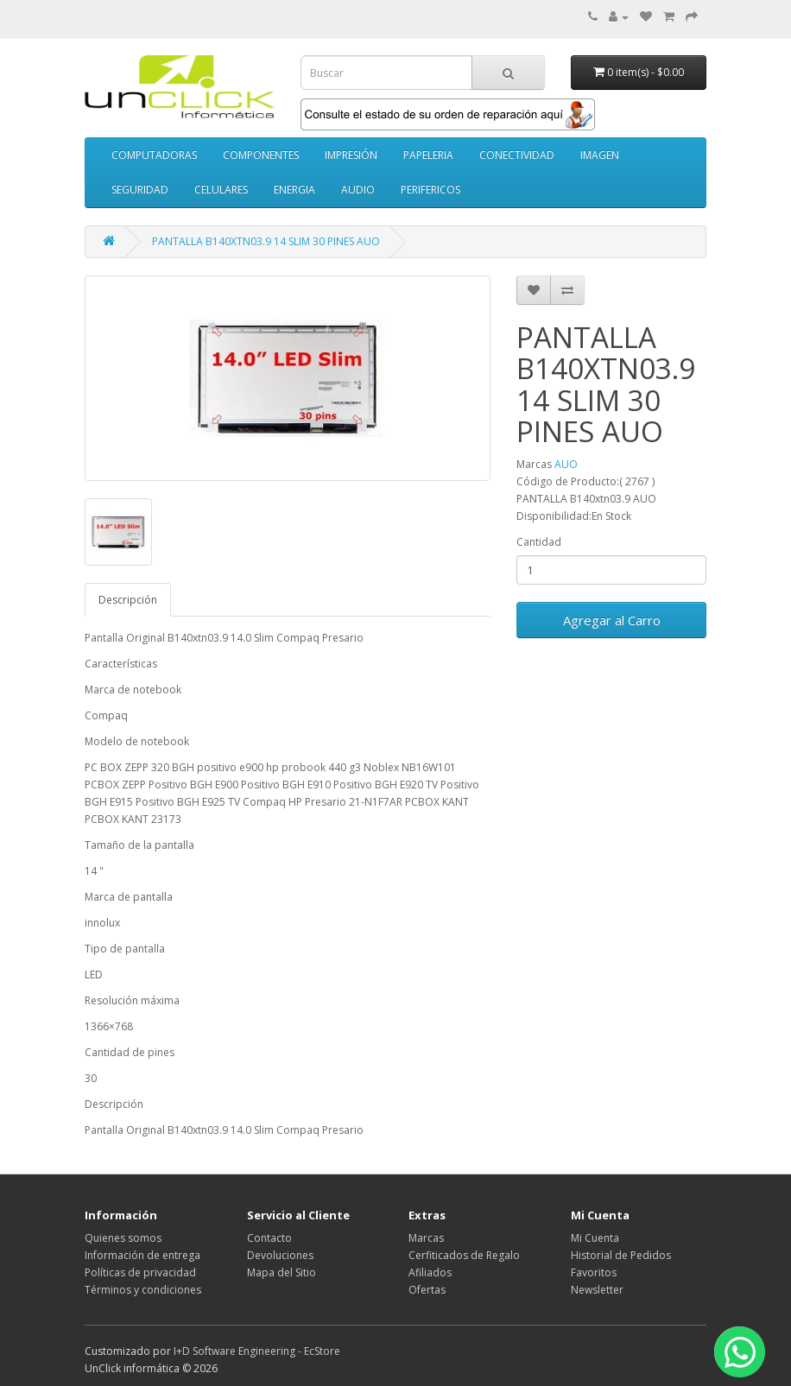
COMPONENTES (261, 155)
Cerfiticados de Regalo (464, 1255)
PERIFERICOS (430, 189)
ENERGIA (294, 189)
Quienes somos (123, 1238)
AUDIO (358, 189)
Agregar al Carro (612, 620)
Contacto (269, 1238)
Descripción (127, 599)
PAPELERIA (428, 155)
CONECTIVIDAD (516, 155)
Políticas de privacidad (140, 1272)
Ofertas (427, 1289)
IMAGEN (599, 155)
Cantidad (538, 542)
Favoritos (594, 1272)
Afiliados (430, 1272)
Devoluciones (280, 1255)
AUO (566, 464)
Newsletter (597, 1289)
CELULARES (221, 189)
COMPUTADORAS (154, 155)
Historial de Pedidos (621, 1255)
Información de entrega (142, 1255)
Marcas (426, 1238)
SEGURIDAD (139, 189)
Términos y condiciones (143, 1289)
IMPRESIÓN (351, 155)
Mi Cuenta (595, 1238)
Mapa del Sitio (281, 1272)
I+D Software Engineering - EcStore (257, 1351)
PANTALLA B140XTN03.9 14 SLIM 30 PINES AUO (266, 241)
